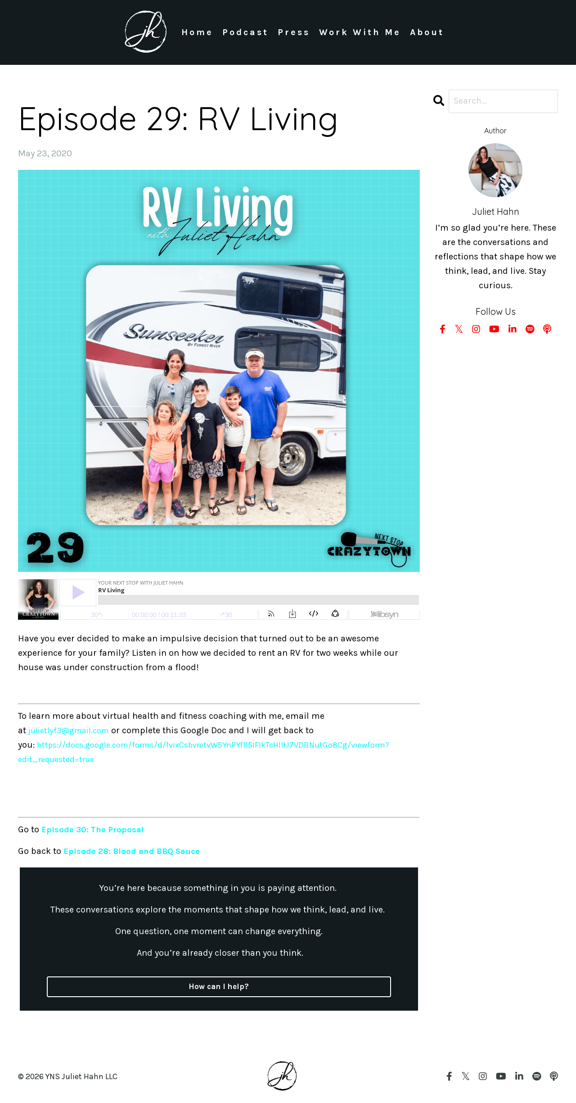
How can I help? (218, 987)
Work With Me (360, 32)
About (427, 32)
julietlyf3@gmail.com (73, 730)
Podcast (245, 32)
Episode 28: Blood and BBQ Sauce (134, 851)
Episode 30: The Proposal (94, 829)
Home (197, 32)
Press (293, 32)
